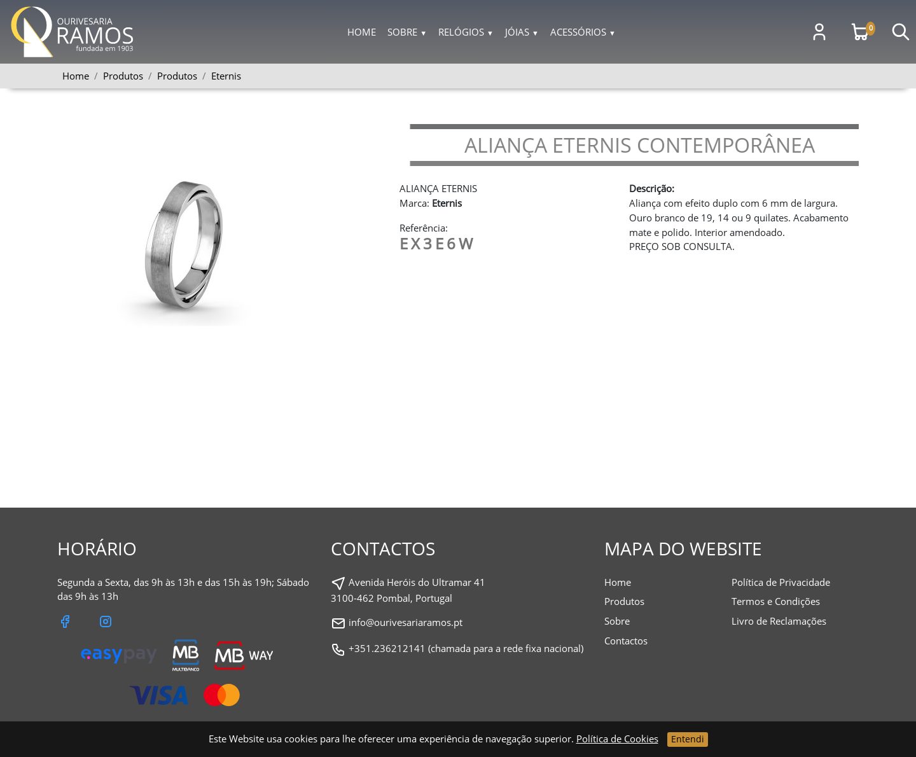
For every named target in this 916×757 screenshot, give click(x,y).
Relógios (466, 31)
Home (361, 31)
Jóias (522, 31)
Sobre (407, 31)
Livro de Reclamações (779, 621)
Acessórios (583, 31)
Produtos (177, 75)
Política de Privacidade (781, 582)
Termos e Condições (776, 601)
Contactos (626, 640)
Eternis (226, 75)
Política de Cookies (617, 738)
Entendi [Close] (687, 739)
